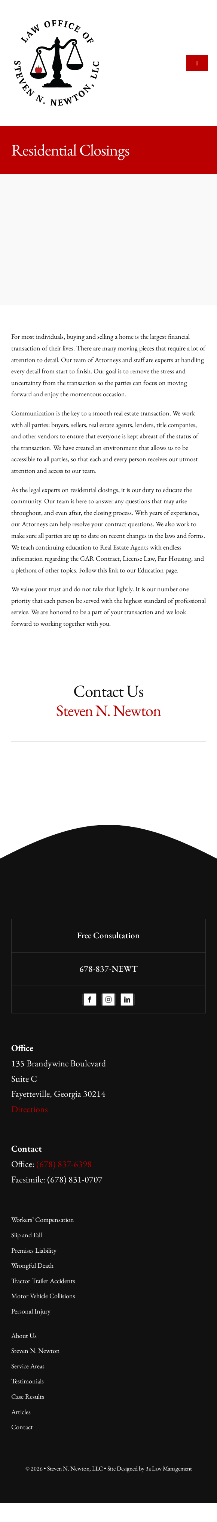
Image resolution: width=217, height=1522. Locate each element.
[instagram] (108, 1000)
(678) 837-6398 (64, 1164)
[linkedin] (127, 1000)
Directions (29, 1109)
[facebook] (89, 1000)
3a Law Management (169, 1468)
